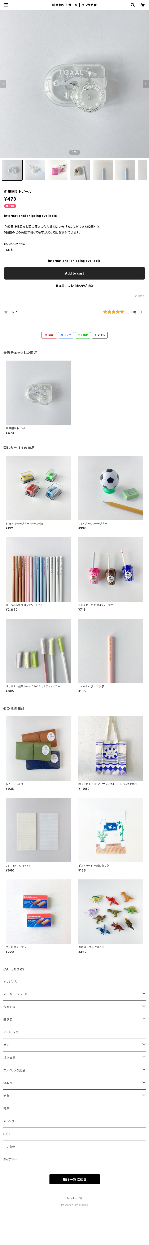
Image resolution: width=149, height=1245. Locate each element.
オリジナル (10, 981)
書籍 (6, 1108)
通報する (140, 296)
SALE (7, 1134)
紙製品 (8, 1083)
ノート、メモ (11, 1032)
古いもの (9, 1146)
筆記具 (8, 1019)
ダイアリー (10, 1159)
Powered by (74, 1204)
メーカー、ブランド (15, 994)
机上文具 (9, 1057)
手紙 (6, 1045)
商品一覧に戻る (74, 1179)
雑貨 (6, 1096)
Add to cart (74, 273)
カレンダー (10, 1121)
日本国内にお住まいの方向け (74, 285)
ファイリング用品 (14, 1070)
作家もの (9, 1007)
